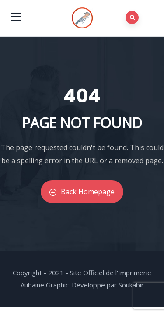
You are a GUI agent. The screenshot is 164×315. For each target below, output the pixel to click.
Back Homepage (82, 191)
